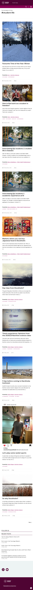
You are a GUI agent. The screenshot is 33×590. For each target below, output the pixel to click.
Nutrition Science (16, 348)
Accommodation (5, 396)
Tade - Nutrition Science (13, 117)
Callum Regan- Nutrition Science (15, 299)
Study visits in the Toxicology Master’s (11, 545)
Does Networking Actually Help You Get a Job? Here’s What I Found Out (16, 550)
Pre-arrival (17, 396)
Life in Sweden (8, 118)
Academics (4, 348)
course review (9, 348)
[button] (26, 6)
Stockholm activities (12, 301)
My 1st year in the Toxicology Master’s (11, 541)
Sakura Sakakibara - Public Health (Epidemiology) (19, 162)
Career (3, 118)
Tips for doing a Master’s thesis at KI (10, 537)
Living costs (14, 118)
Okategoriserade (20, 118)
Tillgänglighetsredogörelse (9, 586)
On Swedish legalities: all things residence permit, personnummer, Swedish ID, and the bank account (14, 556)
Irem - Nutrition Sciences (13, 75)
